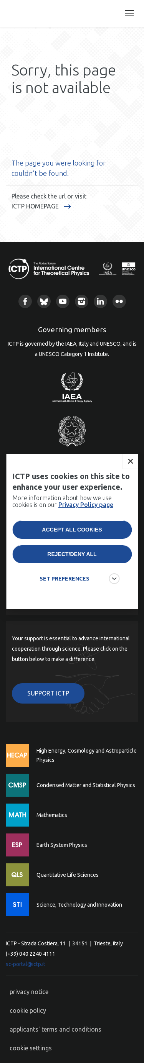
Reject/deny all (71, 554)
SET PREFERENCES (64, 579)
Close (130, 461)
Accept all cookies (72, 530)
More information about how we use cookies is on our (62, 501)
